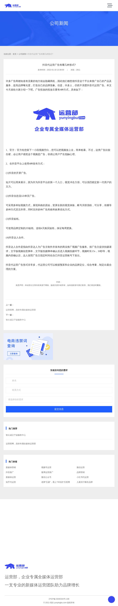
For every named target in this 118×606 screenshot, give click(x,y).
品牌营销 (81, 472)
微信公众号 (46, 477)
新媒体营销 (11, 467)
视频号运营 (46, 467)
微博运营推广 (47, 472)
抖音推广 (10, 472)
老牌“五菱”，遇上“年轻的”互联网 (55, 482)
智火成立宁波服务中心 (16, 320)
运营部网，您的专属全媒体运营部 (21, 310)
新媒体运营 (11, 477)
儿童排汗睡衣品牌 (85, 482)
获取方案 (59, 535)
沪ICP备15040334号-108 (59, 599)
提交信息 (59, 409)
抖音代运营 (93, 85)
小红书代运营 (83, 477)
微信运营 (81, 467)
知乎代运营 (11, 482)
